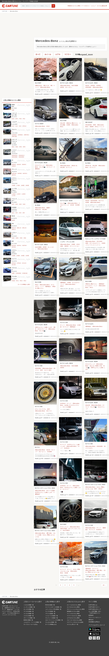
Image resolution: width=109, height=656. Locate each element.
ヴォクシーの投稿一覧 (51, 618)
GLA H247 (38, 83)
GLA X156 (63, 120)
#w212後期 (75, 85)
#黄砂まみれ (38, 85)
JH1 (13, 212)
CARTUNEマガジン (94, 607)
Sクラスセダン (89, 324)
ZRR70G (26, 134)
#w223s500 (94, 200)
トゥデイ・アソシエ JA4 (67, 242)
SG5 (20, 204)
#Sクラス (49, 411)
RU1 (17, 280)
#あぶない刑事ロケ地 (96, 366)
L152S (18, 194)
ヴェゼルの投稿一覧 (51, 622)
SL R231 (62, 163)
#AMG (68, 125)
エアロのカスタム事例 (73, 618)
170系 (18, 185)
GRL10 (24, 227)
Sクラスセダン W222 (91, 83)
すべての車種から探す (24, 284)
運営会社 (91, 619)
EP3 (17, 118)
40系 (13, 273)
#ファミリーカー (74, 246)
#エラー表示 (47, 370)
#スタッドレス (64, 527)
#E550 (62, 87)
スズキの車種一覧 (29, 615)
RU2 (21, 280)
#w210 (48, 450)
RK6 (17, 146)
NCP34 (24, 245)
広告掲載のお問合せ (94, 622)
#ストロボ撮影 (67, 407)
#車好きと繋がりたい (72, 123)
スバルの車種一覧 (29, 613)
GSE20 (14, 166)
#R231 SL (74, 165)
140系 (18, 255)
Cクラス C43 (64, 322)
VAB (13, 110)
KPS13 (24, 126)
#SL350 (62, 167)
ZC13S (14, 264)
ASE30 (14, 164)
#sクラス (101, 200)
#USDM (49, 451)
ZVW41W (24, 273)
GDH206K (14, 157)
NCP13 (14, 175)
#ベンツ (62, 325)
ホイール (48, 54)
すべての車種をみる (51, 624)
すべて (38, 54)
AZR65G (20, 134)
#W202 (66, 246)
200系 (27, 185)
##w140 (87, 405)
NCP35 (14, 247)
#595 (94, 125)
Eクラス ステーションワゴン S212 (95, 484)
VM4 (13, 238)
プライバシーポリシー (95, 617)
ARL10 (14, 227)
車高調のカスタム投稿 (73, 611)
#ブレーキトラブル (40, 409)
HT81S (19, 263)
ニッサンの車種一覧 (29, 607)
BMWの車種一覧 (28, 620)
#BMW (91, 126)
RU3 (25, 280)
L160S (23, 194)
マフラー (67, 54)
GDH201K (14, 155)
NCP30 (14, 245)
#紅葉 (66, 573)
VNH (25, 238)
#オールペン (42, 451)
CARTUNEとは (93, 605)
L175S (13, 195)
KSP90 (19, 173)
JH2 (16, 212)
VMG (17, 238)
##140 (72, 205)
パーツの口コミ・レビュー (88, 5)
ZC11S (24, 263)
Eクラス (37, 447)
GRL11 (14, 229)
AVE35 (24, 164)
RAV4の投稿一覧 (50, 605)
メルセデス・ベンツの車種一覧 (32, 622)
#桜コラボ (46, 85)
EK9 (13, 118)
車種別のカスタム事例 (74, 5)
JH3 (20, 212)
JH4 (24, 212)
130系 (13, 185)
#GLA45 (62, 123)
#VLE (48, 126)
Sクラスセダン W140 (41, 162)
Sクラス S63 (38, 366)
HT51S (14, 263)
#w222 (87, 85)
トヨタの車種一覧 (29, 605)
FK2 (24, 118)
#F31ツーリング (99, 126)
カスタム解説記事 (102, 5)
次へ (104, 585)
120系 (27, 255)
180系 (22, 185)
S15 (20, 126)
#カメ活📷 (42, 167)
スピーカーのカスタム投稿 (74, 620)
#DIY (41, 370)
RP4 (24, 146)
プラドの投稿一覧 (50, 613)
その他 (84, 54)
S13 (13, 126)
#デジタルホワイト (95, 243)
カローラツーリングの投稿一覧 (54, 620)
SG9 (24, 204)
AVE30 (19, 164)
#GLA (91, 287)
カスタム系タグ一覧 (72, 624)
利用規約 (91, 615)
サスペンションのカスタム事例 (76, 609)
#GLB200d (88, 125)
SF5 (13, 204)
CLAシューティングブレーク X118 (95, 239)
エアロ (57, 54)
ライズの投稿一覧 (50, 611)
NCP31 (19, 245)
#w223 (87, 200)
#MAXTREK (63, 528)
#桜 (51, 85)
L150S (13, 194)
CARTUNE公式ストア (95, 609)
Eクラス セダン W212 (66, 83)
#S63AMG (88, 87)
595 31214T (88, 122)
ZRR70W (14, 136)
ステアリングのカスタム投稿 (75, 622)
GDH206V (21, 157)
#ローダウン (68, 87)
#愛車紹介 (101, 284)
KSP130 (14, 173)
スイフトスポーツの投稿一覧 (53, 607)
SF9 (16, 204)
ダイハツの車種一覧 (29, 618)
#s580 (87, 202)
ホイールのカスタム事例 (74, 605)
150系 (22, 255)
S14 (16, 126)
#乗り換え (49, 533)
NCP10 (25, 173)
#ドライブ (49, 167)
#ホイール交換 (50, 490)
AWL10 (19, 227)
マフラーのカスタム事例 (74, 615)
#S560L (98, 85)
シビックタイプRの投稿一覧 (53, 609)
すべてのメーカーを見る (31, 624)
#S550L (93, 85)
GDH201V (21, 155)
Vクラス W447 (39, 123)
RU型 (13, 280)
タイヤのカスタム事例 (73, 607)
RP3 (20, 146)
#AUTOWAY (66, 530)
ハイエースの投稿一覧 (51, 615)
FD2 (20, 118)
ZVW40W (18, 273)
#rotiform (63, 403)
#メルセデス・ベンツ (91, 285)
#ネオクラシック (40, 165)
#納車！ (48, 207)
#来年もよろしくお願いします (43, 327)
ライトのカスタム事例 (73, 613)
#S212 (100, 489)
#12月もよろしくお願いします (43, 492)
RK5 (13, 146)
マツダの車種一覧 (29, 611)
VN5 (21, 238)
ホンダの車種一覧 (29, 609)
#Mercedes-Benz (45, 87)
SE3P (13, 220)
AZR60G (14, 134)
